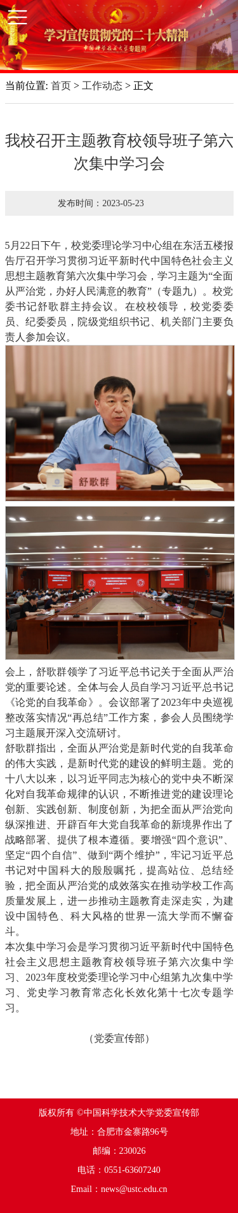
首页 (61, 85)
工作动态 (102, 85)
